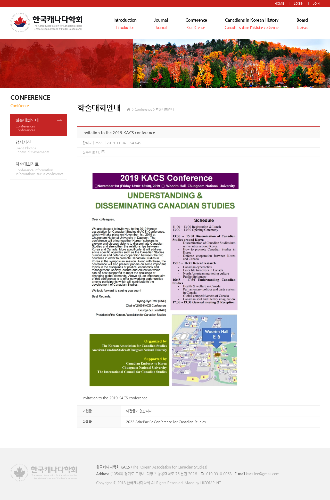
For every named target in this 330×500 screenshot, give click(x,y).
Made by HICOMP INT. (203, 483)
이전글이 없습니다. (139, 411)
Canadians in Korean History (251, 23)
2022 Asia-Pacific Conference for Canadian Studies (166, 422)
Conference (196, 23)
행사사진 (41, 147)
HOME (279, 3)
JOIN (316, 3)
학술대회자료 (41, 169)
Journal (161, 23)
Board (302, 23)
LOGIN (298, 3)
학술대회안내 (41, 125)
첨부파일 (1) (93, 152)
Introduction (125, 23)
